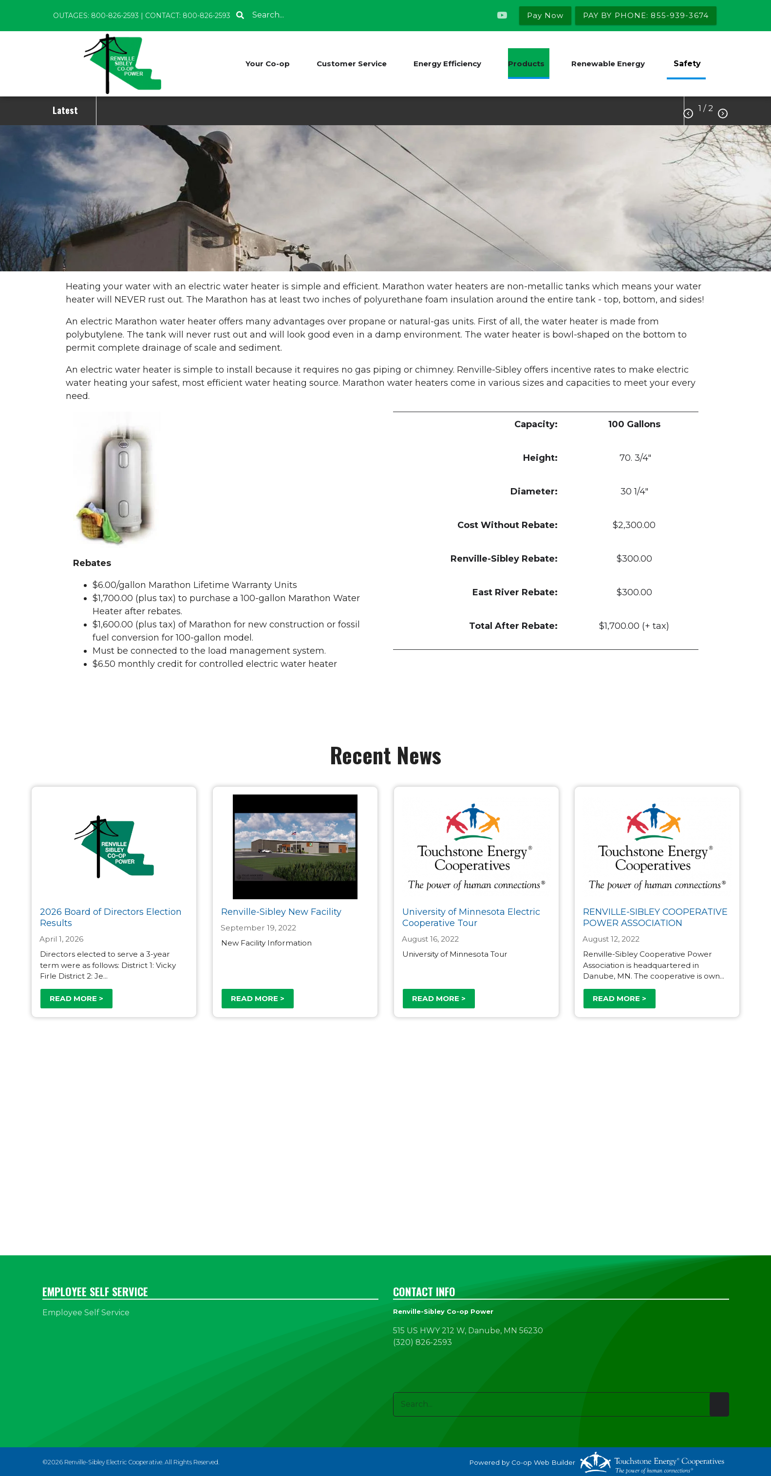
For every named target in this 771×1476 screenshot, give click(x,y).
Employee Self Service (86, 1312)
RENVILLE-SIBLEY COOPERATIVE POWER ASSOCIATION (655, 917)
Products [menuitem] (526, 63)
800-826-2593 (115, 15)
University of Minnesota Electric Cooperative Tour (471, 917)
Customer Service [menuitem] (352, 63)
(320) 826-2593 (422, 1342)
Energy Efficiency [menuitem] (447, 63)
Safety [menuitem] (687, 63)
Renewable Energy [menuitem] (608, 63)
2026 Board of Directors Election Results (111, 917)
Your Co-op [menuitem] (267, 63)
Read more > (76, 998)
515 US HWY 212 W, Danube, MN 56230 (468, 1330)
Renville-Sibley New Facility (281, 912)
